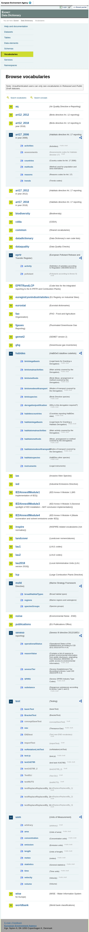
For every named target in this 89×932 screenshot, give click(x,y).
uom (18, 817)
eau (26, 728)
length (27, 851)
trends (27, 181)
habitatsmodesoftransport (36, 449)
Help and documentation (16, 26)
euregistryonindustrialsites (32, 297)
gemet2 (20, 336)
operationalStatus (33, 644)
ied (17, 484)
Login (65, 7)
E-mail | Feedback (13, 923)
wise (18, 893)
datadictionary (24, 238)
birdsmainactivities (33, 369)
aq (17, 106)
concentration (31, 838)
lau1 (18, 546)
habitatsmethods (32, 439)
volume (28, 884)
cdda (18, 221)
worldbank (22, 905)
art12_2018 (22, 123)
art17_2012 (22, 190)
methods (28, 167)
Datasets (8, 32)
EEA (17, 2)
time (26, 871)
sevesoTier (29, 669)
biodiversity (22, 213)
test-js (27, 755)
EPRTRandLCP (24, 285)
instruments (30, 466)
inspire (19, 526)
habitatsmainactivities (35, 430)
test (17, 701)
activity (28, 266)
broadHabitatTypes (33, 594)
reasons (28, 174)
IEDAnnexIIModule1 (27, 492)
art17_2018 (22, 202)
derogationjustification (35, 405)
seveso (19, 632)
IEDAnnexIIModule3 (27, 503)
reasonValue (30, 653)
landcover (21, 538)
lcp (17, 574)
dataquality (22, 246)
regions (28, 600)
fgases (19, 325)
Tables (7, 37)
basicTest (29, 709)
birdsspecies (30, 397)
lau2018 (20, 563)
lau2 (18, 554)
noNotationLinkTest (34, 749)
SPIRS (27, 679)
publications (23, 624)
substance (29, 687)
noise (18, 616)
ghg (17, 345)
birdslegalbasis (32, 361)
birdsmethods (31, 378)
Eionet (16, 21)
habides (20, 353)
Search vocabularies (18, 98)
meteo (27, 858)
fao (17, 313)
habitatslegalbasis (33, 422)
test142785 (29, 762)
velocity (28, 877)
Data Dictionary (27, 21)
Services (8, 60)
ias (17, 475)
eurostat (20, 305)
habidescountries (33, 413)
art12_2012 (22, 114)
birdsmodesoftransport (35, 388)
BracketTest (30, 715)
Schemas (8, 48)
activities (28, 145)
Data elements (11, 43)
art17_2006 (22, 134)
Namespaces (10, 65)
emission (28, 844)
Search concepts (40, 98)
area (26, 831)
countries (29, 160)
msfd (18, 583)
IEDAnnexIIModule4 (27, 515)
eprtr (18, 254)
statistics (28, 864)
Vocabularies (11, 54)
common (20, 230)
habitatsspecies (32, 457)
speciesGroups (31, 606)
